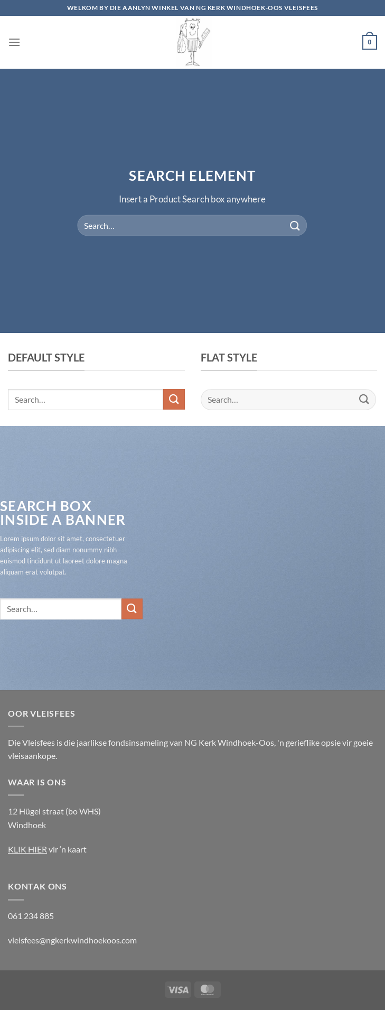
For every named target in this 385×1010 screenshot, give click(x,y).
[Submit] (295, 225)
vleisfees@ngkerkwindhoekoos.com (72, 940)
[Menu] (14, 42)
